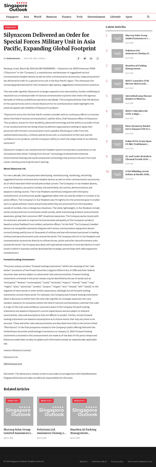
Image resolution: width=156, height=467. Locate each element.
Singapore (12, 16)
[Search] (148, 17)
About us (83, 461)
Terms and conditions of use (140, 461)
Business (52, 16)
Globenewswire (13, 58)
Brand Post (10, 27)
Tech (80, 16)
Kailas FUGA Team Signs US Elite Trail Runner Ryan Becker (138, 144)
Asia (26, 16)
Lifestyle (116, 16)
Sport (130, 16)
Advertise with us (99, 461)
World (38, 16)
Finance (67, 16)
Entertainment (97, 16)
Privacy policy (117, 461)
